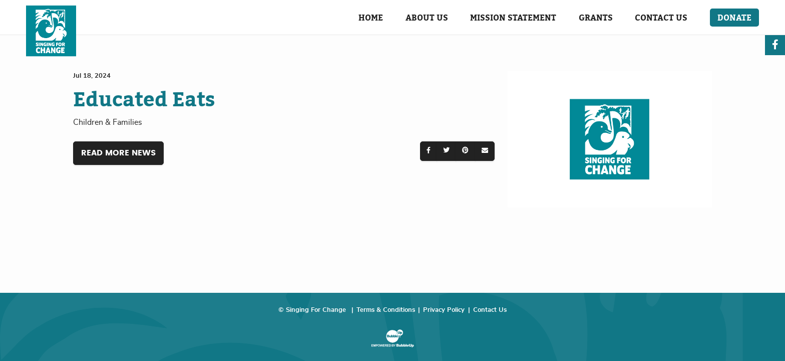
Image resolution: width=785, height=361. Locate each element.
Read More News (118, 153)
